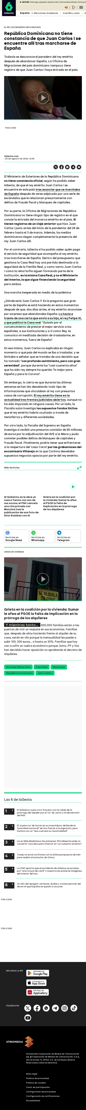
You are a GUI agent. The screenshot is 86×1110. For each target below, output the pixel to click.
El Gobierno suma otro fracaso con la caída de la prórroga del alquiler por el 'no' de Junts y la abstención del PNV (48, 806)
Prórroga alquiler (38, 2)
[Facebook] (37, 1004)
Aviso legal (31, 1067)
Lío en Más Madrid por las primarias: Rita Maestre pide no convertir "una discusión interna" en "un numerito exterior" (49, 836)
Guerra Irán (53, 2)
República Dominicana (19, 667)
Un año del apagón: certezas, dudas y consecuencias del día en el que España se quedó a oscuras (49, 879)
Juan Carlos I (45, 667)
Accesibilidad (33, 1094)
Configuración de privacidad (41, 1085)
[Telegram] (55, 1004)
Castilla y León (71, 13)
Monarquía (59, 661)
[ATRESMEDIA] (43, 1036)
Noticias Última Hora (18, 661)
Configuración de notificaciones (43, 1090)
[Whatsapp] (46, 1004)
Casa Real (42, 661)
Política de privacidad (37, 1072)
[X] (27, 1004)
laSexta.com (11, 156)
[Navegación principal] (81, 7)
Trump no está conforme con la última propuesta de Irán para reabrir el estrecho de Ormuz (49, 850)
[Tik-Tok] (73, 1004)
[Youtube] (27, 1014)
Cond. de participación (38, 1081)
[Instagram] (64, 1004)
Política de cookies (36, 1076)
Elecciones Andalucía (46, 13)
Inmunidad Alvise (68, 2)
